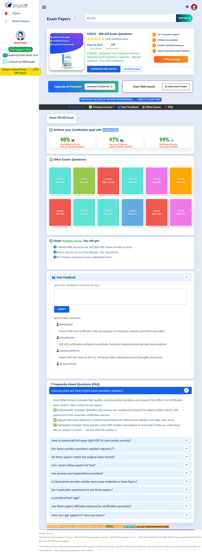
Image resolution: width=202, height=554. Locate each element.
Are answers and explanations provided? (79, 473)
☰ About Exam (78, 107)
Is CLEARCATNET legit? (68, 498)
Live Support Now (20, 49)
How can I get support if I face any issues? (80, 515)
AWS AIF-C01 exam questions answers (58, 537)
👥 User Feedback (129, 107)
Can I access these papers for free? (76, 465)
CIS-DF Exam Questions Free (152, 537)
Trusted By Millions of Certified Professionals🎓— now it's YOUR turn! (121, 99)
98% (171, 59)
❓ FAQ (169, 107)
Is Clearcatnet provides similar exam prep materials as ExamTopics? (96, 481)
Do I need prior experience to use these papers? (84, 490)
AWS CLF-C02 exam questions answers (94, 537)
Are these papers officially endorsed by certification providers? (94, 506)
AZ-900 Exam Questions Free (125, 537)
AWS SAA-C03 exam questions (178, 537)
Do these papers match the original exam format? (85, 457)
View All (184, 18)
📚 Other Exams (152, 107)
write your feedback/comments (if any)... (79, 285)
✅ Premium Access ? (102, 107)
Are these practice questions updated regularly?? (85, 449)
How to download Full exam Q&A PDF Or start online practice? (94, 440)
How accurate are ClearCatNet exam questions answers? (90, 391)
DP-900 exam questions (66, 541)
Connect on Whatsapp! (21, 61)
